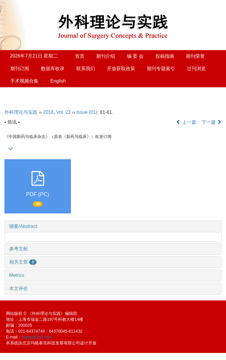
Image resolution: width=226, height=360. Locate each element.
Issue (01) (87, 112)
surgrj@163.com (37, 337)
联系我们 (85, 68)
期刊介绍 (105, 56)
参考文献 (18, 248)
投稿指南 (164, 56)
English (58, 80)
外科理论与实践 (20, 112)
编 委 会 (135, 56)
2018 (48, 112)
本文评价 (18, 288)
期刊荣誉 (195, 56)
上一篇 (186, 122)
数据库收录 (52, 68)
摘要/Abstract (23, 226)
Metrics (16, 275)
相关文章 (22, 261)
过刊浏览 (196, 68)
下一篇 (212, 122)
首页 (79, 56)
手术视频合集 (24, 80)
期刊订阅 (19, 68)
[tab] (113, 226)
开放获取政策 (121, 68)
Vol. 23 (63, 112)
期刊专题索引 (161, 68)
